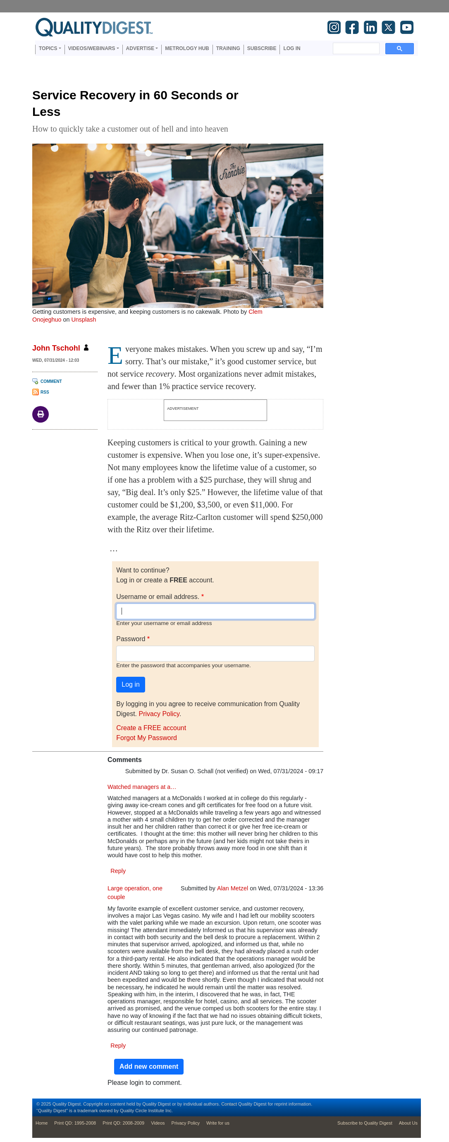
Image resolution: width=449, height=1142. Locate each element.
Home (42, 1122)
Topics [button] (48, 48)
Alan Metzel (232, 888)
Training (228, 48)
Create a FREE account (151, 727)
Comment (51, 381)
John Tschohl (56, 348)
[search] (355, 48)
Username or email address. (157, 596)
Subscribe (262, 48)
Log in (291, 48)
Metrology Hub (187, 48)
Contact (229, 1103)
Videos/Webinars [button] (91, 48)
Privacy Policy (159, 713)
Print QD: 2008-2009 (123, 1122)
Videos (158, 1122)
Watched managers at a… (142, 787)
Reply (118, 871)
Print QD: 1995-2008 (75, 1122)
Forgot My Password (146, 737)
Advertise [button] (140, 48)
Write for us (217, 1122)
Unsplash (83, 319)
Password (130, 638)
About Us (408, 1122)
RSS (45, 392)
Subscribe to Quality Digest (364, 1122)
